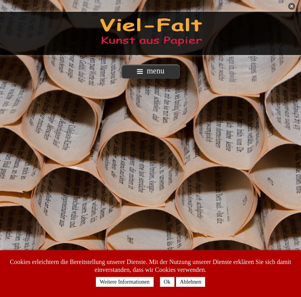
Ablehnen (190, 282)
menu (150, 70)
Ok (167, 282)
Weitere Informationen (125, 282)
